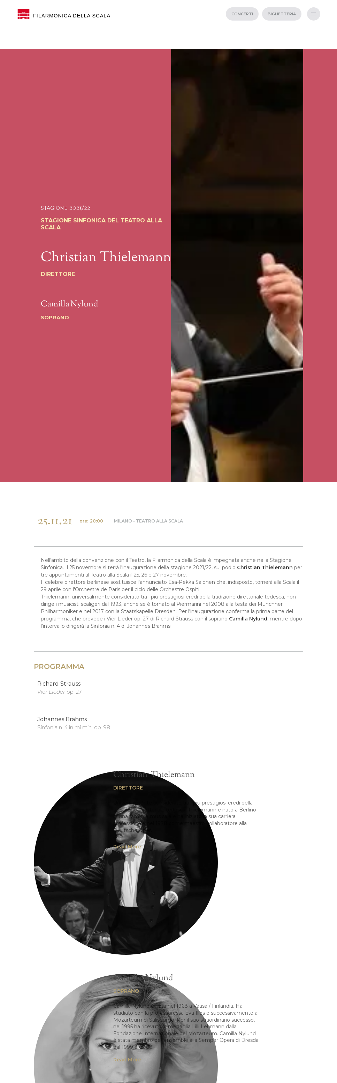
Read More (127, 847)
